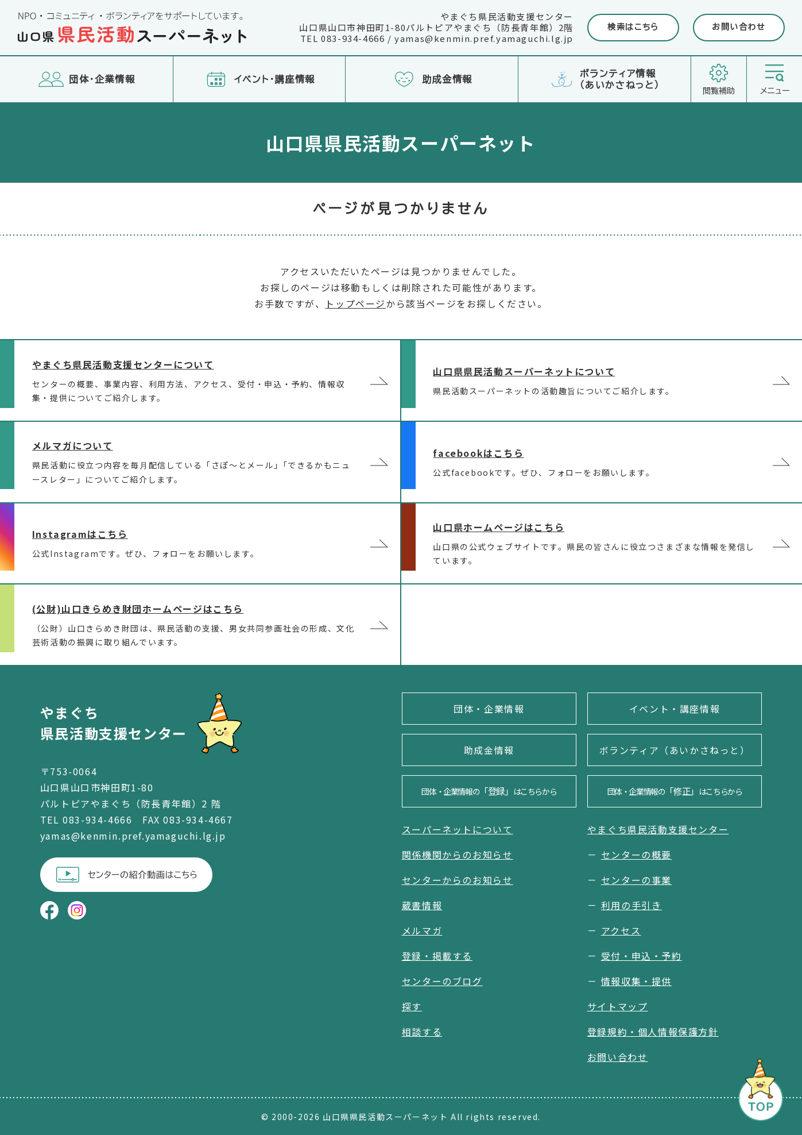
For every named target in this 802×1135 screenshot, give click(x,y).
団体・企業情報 (489, 708)
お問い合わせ (739, 27)
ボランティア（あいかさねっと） (674, 750)
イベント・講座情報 (674, 708)
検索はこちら (633, 27)
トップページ (355, 303)
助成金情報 (489, 750)
